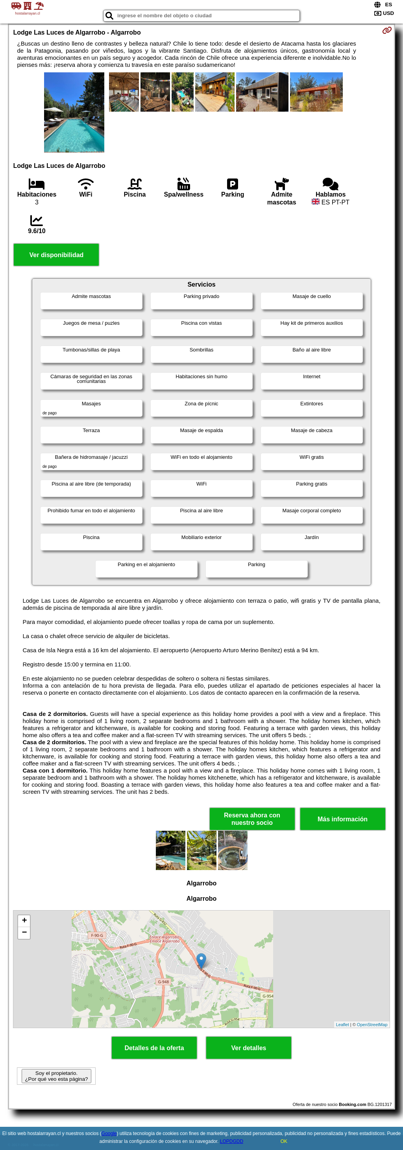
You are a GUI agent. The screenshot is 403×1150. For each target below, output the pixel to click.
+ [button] (24, 921)
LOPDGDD (231, 1141)
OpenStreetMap (372, 1024)
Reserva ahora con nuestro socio (252, 819)
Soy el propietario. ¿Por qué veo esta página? (56, 1076)
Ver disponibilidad (57, 255)
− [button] (24, 933)
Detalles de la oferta (154, 1048)
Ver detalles (248, 1048)
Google (109, 1133)
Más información (343, 819)
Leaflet (342, 1024)
